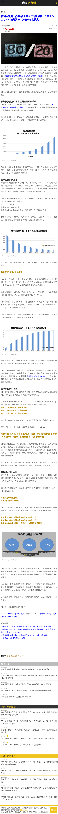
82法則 (20, 656)
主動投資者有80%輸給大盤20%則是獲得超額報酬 (24, 76)
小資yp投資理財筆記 (16, 614)
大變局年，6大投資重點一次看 (13, 638)
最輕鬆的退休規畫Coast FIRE (38, 376)
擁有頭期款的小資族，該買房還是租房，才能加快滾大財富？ (25, 635)
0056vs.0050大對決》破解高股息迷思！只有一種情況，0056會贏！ (27, 626)
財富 (16, 656)
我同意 (53, 810)
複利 (8, 656)
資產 (12, 656)
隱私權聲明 (23, 810)
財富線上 (9, 30)
